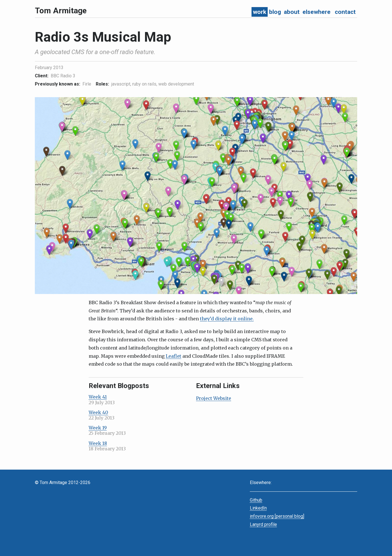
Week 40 (98, 412)
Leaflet (173, 356)
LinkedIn (258, 508)
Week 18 (98, 443)
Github (256, 500)
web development (176, 84)
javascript (120, 84)
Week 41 (98, 397)
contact (345, 11)
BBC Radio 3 (63, 75)
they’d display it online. (227, 318)
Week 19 (98, 428)
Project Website (213, 398)
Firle (86, 84)
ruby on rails (144, 84)
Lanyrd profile (263, 524)
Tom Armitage (61, 10)
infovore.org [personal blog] (277, 516)
